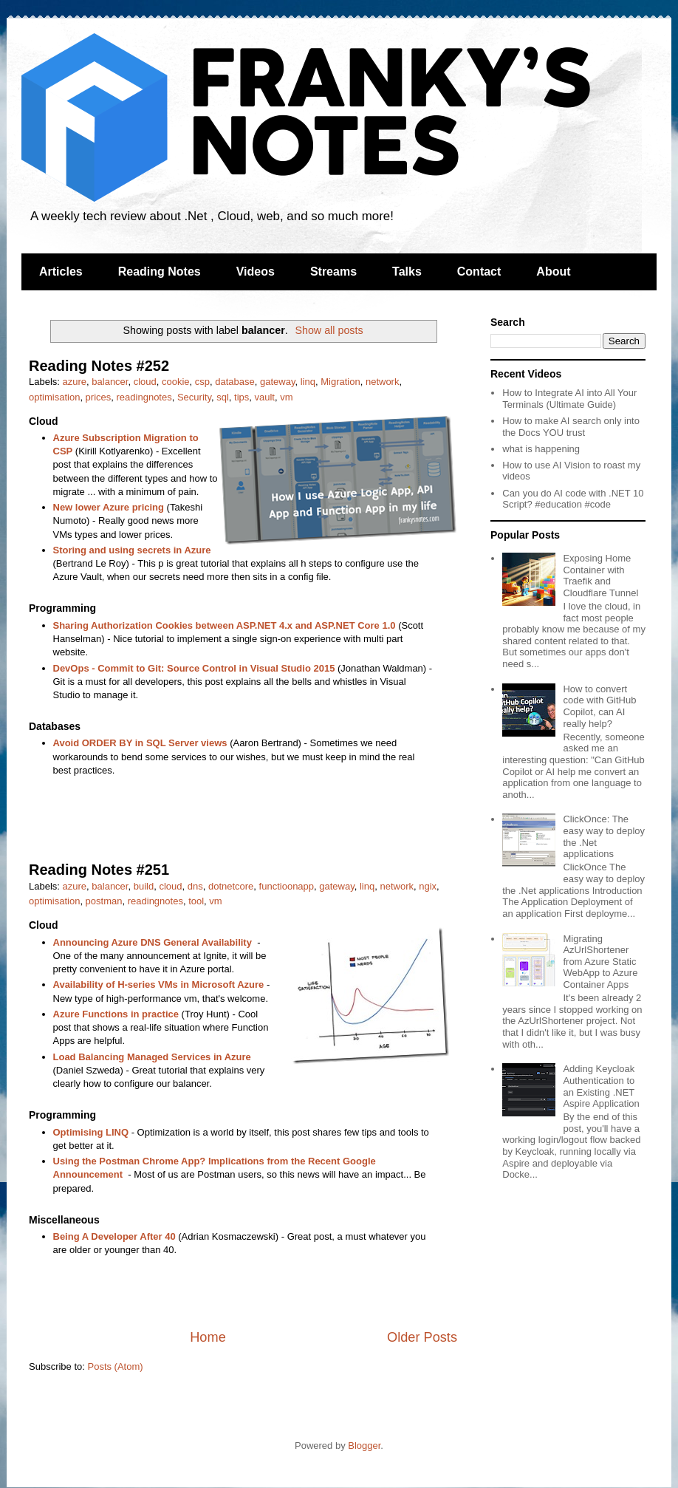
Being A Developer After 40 (114, 1236)
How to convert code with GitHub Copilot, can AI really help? (599, 706)
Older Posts (422, 1337)
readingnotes (144, 397)
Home (208, 1337)
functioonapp (286, 886)
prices (99, 397)
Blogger (364, 1445)
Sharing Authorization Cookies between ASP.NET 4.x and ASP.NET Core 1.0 (224, 625)
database (235, 381)
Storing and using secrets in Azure (132, 550)
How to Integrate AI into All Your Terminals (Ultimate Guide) (569, 398)
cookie (176, 381)
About (553, 271)
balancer (110, 381)
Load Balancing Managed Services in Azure (152, 1056)
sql (222, 397)
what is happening (541, 448)
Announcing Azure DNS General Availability (152, 942)
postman (104, 901)
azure (75, 381)
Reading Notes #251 (99, 869)
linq (308, 381)
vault (265, 397)
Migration (340, 381)
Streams (333, 271)
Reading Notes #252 (99, 366)
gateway (277, 381)
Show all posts (329, 330)
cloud (145, 381)
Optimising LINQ (91, 1132)
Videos (255, 271)
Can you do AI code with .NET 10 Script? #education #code (572, 499)
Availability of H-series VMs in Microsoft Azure (158, 984)
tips (241, 397)
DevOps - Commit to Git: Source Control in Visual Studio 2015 (194, 668)
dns (195, 886)
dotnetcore (230, 886)
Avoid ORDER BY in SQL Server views (140, 742)
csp (202, 381)
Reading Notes (159, 271)
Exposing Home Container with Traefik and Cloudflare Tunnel (600, 575)
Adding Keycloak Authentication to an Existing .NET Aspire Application (601, 1086)
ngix (427, 886)
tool (196, 901)
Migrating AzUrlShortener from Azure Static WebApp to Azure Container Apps (600, 961)
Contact (479, 271)
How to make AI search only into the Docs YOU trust (571, 426)
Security (194, 397)
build (144, 886)
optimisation (54, 397)
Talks (407, 271)
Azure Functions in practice (116, 1014)
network (383, 381)
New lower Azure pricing (109, 507)
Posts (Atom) (115, 1366)
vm (286, 397)
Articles (61, 271)
